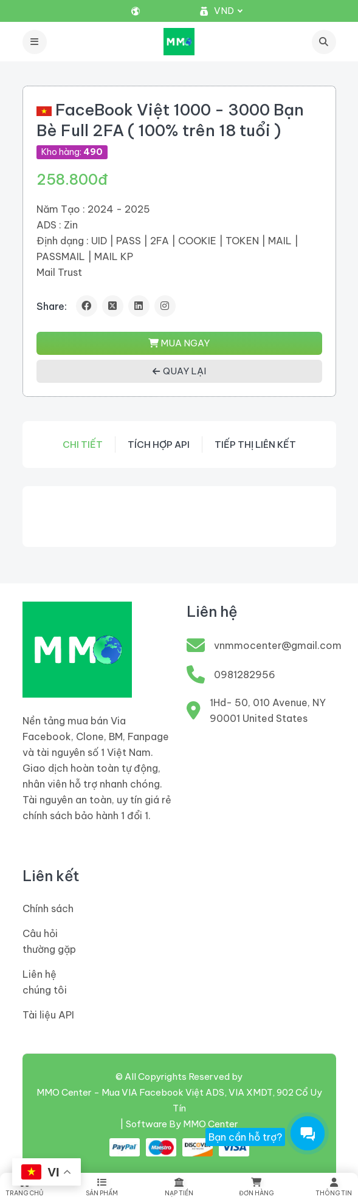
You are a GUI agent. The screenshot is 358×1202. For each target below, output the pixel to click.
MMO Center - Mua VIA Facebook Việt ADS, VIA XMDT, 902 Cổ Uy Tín (179, 1100)
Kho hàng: (72, 151)
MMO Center (210, 1124)
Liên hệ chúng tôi (44, 982)
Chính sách (48, 908)
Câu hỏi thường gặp (49, 941)
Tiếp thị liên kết (255, 444)
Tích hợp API (159, 444)
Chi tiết (83, 444)
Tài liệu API (48, 1015)
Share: (51, 306)
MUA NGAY (179, 343)
